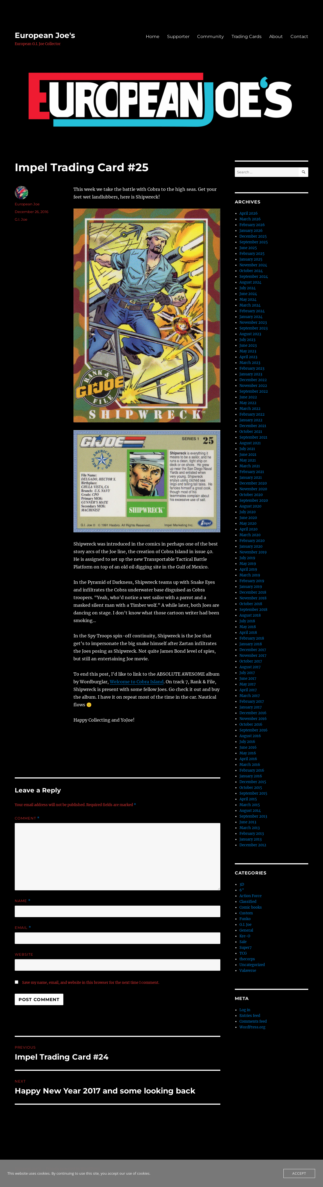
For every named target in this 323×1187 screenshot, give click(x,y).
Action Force (250, 896)
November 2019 (253, 552)
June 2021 (247, 454)
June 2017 (247, 678)
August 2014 (250, 810)
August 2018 (250, 615)
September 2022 (253, 391)
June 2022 (248, 397)
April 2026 (248, 213)
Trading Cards (247, 36)
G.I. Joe (21, 219)
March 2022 (249, 408)
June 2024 (248, 293)
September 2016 (253, 730)
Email (23, 927)
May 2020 (247, 523)
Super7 (245, 947)
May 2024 (247, 299)
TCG (243, 953)
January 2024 (250, 316)
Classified (247, 901)
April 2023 (248, 357)
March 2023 (249, 362)
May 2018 (247, 627)
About (276, 36)
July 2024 (247, 288)
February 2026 (252, 225)
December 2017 (252, 650)
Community (210, 36)
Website (24, 954)
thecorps (247, 959)
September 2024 (253, 276)
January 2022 (250, 420)
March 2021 (249, 466)
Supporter (178, 36)
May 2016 (247, 753)
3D (241, 884)
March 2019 (249, 575)
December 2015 (252, 782)
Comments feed (253, 1021)
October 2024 (251, 271)
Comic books (250, 907)
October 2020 (251, 494)
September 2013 (253, 816)
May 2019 (247, 563)
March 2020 (249, 535)
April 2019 (248, 569)
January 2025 (250, 259)
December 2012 (252, 845)
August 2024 (250, 282)
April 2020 (248, 529)
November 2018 (252, 598)
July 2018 (247, 621)
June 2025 (248, 248)
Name (23, 901)
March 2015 (249, 805)
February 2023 (251, 368)
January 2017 (250, 707)
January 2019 (250, 586)
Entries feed (249, 1015)
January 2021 (250, 477)
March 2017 (249, 695)
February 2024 (252, 311)
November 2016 (253, 718)
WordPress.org (252, 1027)
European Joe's (45, 35)
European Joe (27, 204)
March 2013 (249, 828)
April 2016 (248, 759)
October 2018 (250, 604)
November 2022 (253, 385)
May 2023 (247, 351)
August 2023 (250, 334)
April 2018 (248, 632)
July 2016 (247, 741)
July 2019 (247, 558)
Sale (243, 942)
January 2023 (250, 374)
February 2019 (251, 581)
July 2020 (247, 512)
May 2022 (247, 403)
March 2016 (249, 764)
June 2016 (248, 747)
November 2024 (253, 265)
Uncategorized (252, 965)
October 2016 (250, 724)
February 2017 (251, 701)
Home (152, 36)
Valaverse (247, 970)
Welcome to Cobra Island (137, 681)
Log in (244, 1010)
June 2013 (247, 822)
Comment (27, 818)
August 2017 (250, 667)
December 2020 (253, 483)
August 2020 (250, 506)
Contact (299, 36)
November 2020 (253, 489)
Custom (246, 913)
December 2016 (252, 713)
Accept (299, 1173)
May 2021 (247, 460)
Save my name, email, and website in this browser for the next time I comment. (90, 982)
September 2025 (253, 242)
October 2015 (250, 787)
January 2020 (250, 546)
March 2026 (250, 219)
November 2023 (253, 322)
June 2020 (248, 517)
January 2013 (250, 839)
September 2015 (253, 793)
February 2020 (252, 540)
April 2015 (248, 799)
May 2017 (247, 684)
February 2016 (251, 770)
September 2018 (253, 609)
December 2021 (252, 426)
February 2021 (251, 471)
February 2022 (252, 414)
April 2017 (248, 690)
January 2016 (250, 776)
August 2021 (250, 443)
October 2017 (250, 661)
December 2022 (253, 380)
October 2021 (250, 431)
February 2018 (251, 638)
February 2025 (252, 253)
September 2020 (253, 500)
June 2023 (248, 345)
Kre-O (244, 936)
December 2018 (252, 592)
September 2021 (253, 437)
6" (241, 890)
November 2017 (252, 655)
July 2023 (247, 339)
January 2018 (250, 644)
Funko (245, 919)
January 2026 (251, 230)
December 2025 (253, 236)
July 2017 (247, 672)
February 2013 (251, 833)
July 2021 (247, 449)
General (246, 930)
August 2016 (250, 736)
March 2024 (249, 305)
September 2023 (253, 328)
